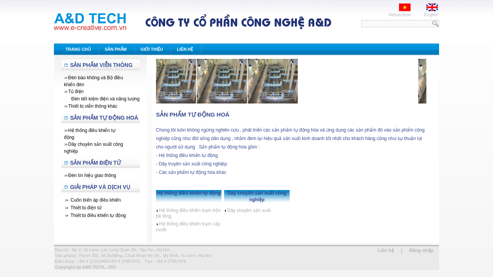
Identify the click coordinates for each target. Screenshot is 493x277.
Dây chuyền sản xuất (247, 210)
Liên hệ (385, 250)
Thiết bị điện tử (86, 207)
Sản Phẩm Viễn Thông (101, 65)
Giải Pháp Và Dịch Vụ (100, 187)
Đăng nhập (421, 250)
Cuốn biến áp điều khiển (95, 200)
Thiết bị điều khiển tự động (98, 215)
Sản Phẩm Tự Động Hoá (104, 118)
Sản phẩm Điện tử (95, 163)
